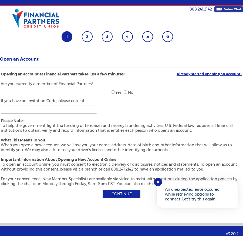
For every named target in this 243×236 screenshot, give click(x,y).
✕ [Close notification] (158, 182)
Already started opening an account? (209, 74)
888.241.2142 (201, 9)
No (128, 92)
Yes (116, 92)
